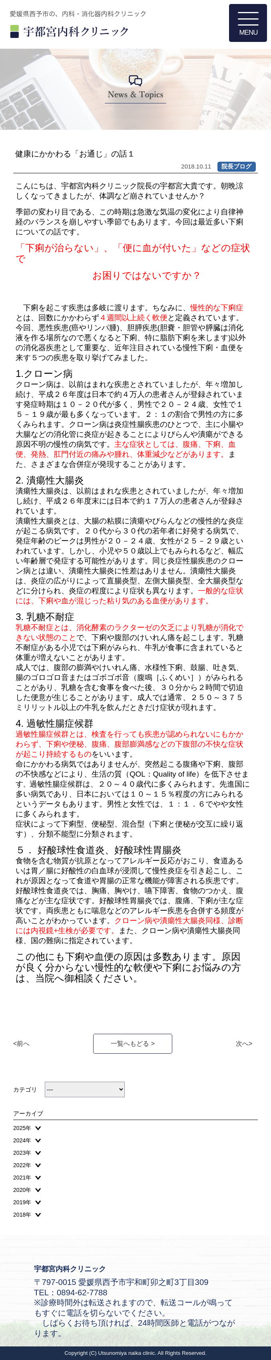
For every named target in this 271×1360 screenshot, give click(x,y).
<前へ (21, 1043)
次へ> (244, 1043)
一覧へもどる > (133, 1043)
